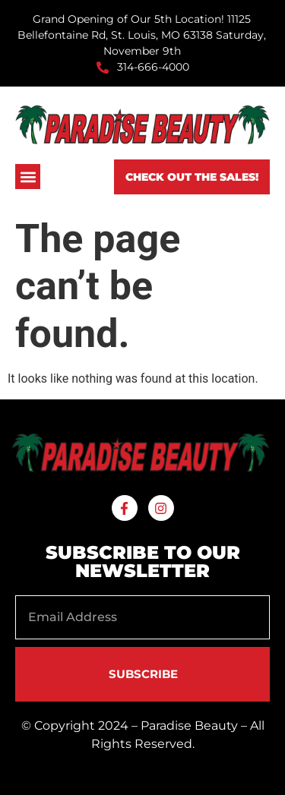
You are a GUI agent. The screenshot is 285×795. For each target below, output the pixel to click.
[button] (27, 176)
